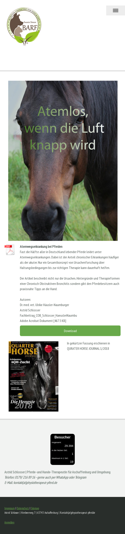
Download (70, 331)
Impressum (9, 508)
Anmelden (9, 522)
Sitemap (35, 508)
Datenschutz (23, 508)
